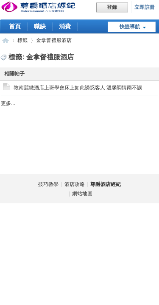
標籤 (22, 40)
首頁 (15, 26)
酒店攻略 (74, 184)
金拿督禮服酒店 (54, 40)
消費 (65, 26)
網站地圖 (82, 194)
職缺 (40, 26)
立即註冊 (144, 7)
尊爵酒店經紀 (105, 184)
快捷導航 (130, 27)
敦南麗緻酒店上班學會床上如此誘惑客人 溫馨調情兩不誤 (78, 88)
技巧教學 (48, 184)
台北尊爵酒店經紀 (5, 40)
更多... (8, 103)
